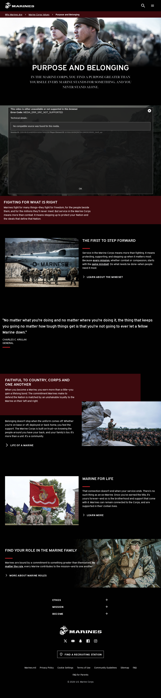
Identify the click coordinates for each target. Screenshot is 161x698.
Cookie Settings (65, 667)
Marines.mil (30, 667)
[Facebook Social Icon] (88, 641)
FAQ (135, 667)
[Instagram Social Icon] (95, 641)
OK (80, 188)
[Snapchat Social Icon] (80, 641)
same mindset (100, 264)
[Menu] (152, 5)
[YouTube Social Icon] (72, 641)
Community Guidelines (105, 667)
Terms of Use (83, 667)
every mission (101, 260)
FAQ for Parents (80, 674)
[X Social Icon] (65, 641)
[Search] (143, 5)
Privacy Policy (47, 667)
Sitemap (125, 667)
